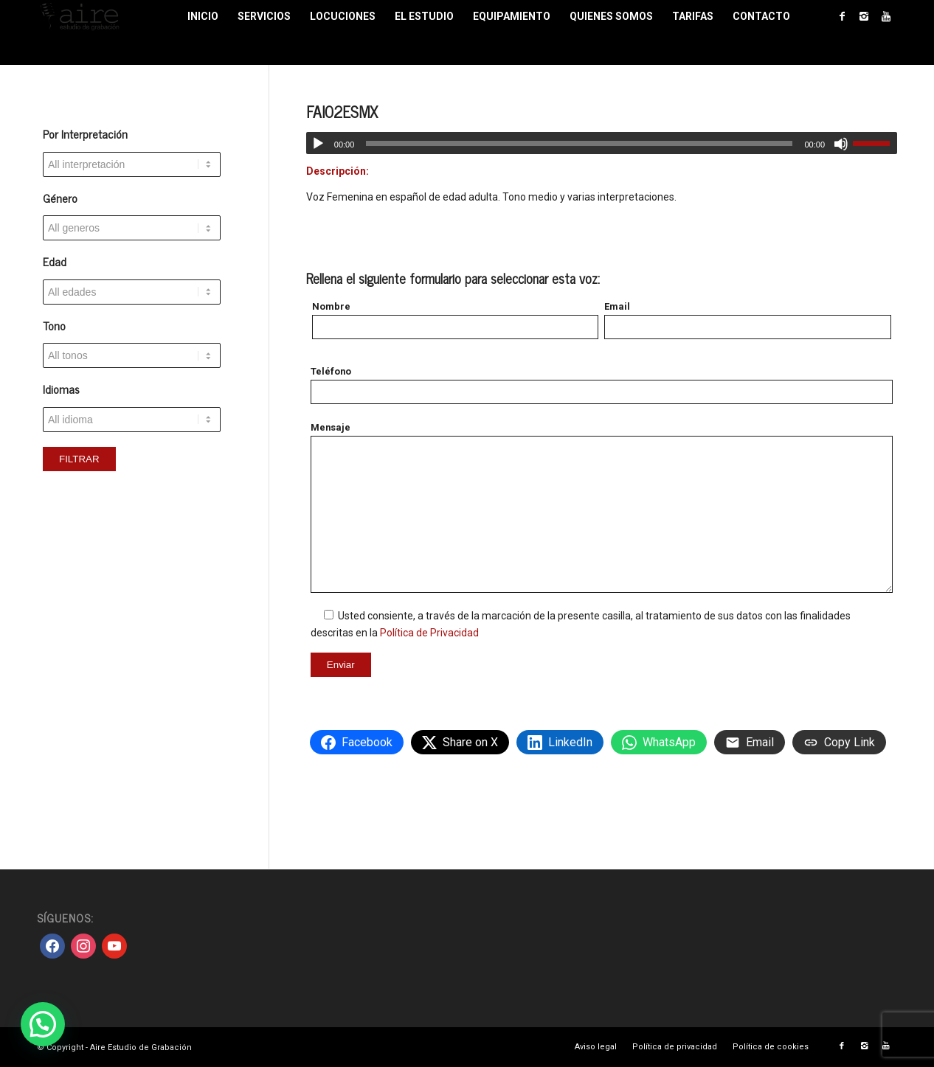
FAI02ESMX (342, 111)
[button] (43, 1024)
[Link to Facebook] (842, 16)
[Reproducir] (318, 143)
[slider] (579, 143)
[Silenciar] (841, 143)
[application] (601, 143)
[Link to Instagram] (864, 16)
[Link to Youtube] (886, 16)
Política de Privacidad (429, 633)
